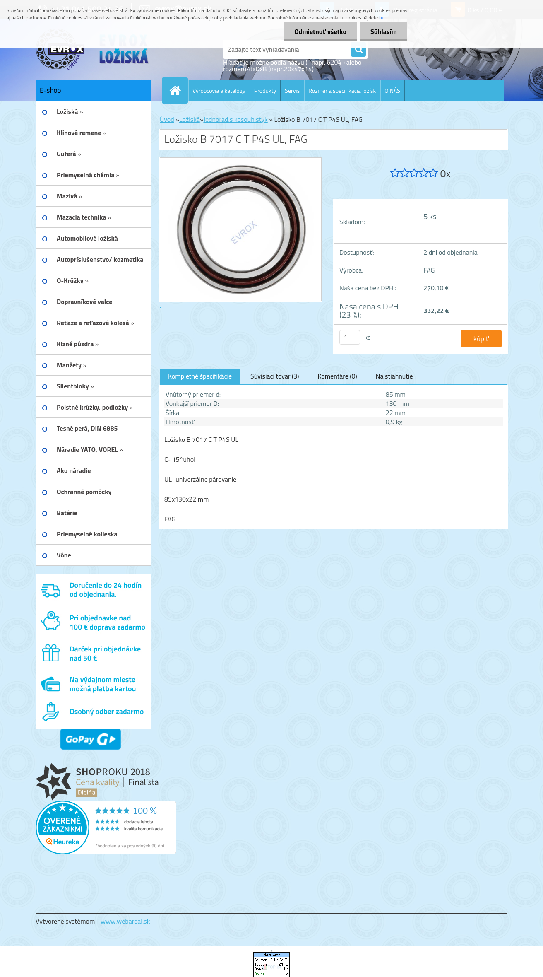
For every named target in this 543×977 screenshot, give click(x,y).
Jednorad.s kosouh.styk (235, 119)
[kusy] (349, 337)
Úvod (167, 119)
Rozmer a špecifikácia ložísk (342, 90)
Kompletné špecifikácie (200, 376)
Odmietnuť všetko (320, 31)
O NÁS (392, 90)
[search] (358, 50)
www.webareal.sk (125, 921)
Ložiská (189, 119)
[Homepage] (178, 90)
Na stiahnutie (394, 376)
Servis (292, 90)
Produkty (265, 90)
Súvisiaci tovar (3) (274, 376)
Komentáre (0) (337, 376)
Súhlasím (383, 31)
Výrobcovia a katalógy (218, 90)
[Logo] (92, 49)
